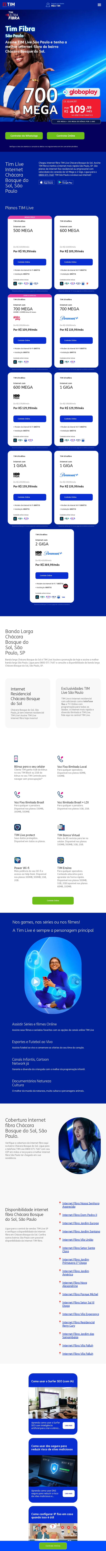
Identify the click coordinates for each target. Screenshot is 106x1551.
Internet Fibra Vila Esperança (80, 1314)
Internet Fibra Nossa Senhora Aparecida (80, 1205)
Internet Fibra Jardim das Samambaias (78, 1335)
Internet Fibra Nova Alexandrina (74, 1284)
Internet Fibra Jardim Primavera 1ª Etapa (75, 1261)
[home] (9, 5)
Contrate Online (53, 1546)
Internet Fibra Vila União (77, 1239)
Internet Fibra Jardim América (75, 1272)
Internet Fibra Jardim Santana (81, 1231)
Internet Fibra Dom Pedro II (79, 1215)
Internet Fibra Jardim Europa (80, 1223)
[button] (99, 5)
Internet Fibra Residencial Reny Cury (78, 1324)
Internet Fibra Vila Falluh (77, 1345)
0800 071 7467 (46, 175)
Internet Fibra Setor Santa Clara (78, 1249)
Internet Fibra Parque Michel (80, 1294)
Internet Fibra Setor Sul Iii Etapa (78, 1304)
